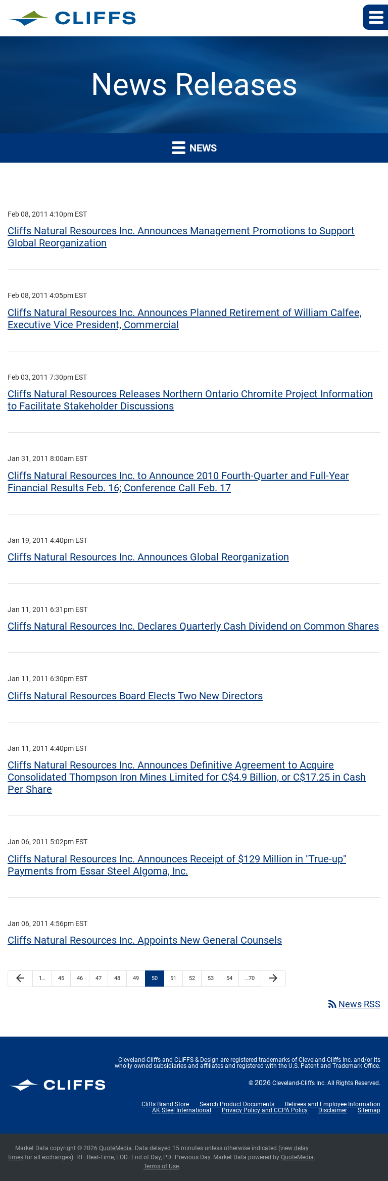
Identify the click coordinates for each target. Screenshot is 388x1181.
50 (155, 978)
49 (136, 978)
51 (173, 978)
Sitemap (369, 1110)
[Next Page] (273, 978)
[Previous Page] (20, 978)
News (194, 147)
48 (117, 978)
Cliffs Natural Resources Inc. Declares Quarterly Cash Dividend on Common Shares (193, 626)
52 (192, 978)
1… (42, 978)
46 (80, 978)
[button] (375, 17)
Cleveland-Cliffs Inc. (299, 1083)
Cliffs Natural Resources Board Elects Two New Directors (135, 696)
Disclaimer (332, 1110)
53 (211, 978)
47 (98, 978)
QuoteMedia (115, 1148)
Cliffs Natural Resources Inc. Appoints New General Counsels (145, 940)
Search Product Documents (237, 1104)
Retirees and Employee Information (332, 1104)
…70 (250, 978)
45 (61, 978)
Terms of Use (161, 1166)
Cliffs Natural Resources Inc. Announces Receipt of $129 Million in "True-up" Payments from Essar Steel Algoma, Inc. (177, 865)
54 (229, 978)
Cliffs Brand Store (165, 1104)
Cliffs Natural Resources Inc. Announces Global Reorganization (148, 557)
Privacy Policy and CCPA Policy (265, 1110)
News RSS (353, 1004)
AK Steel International (181, 1110)
